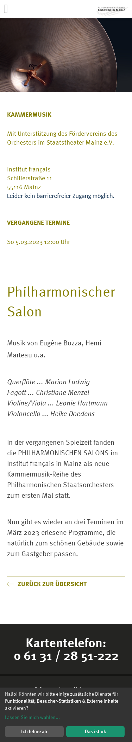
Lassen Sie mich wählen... (32, 717)
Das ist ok (95, 731)
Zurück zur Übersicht (47, 584)
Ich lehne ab (34, 731)
